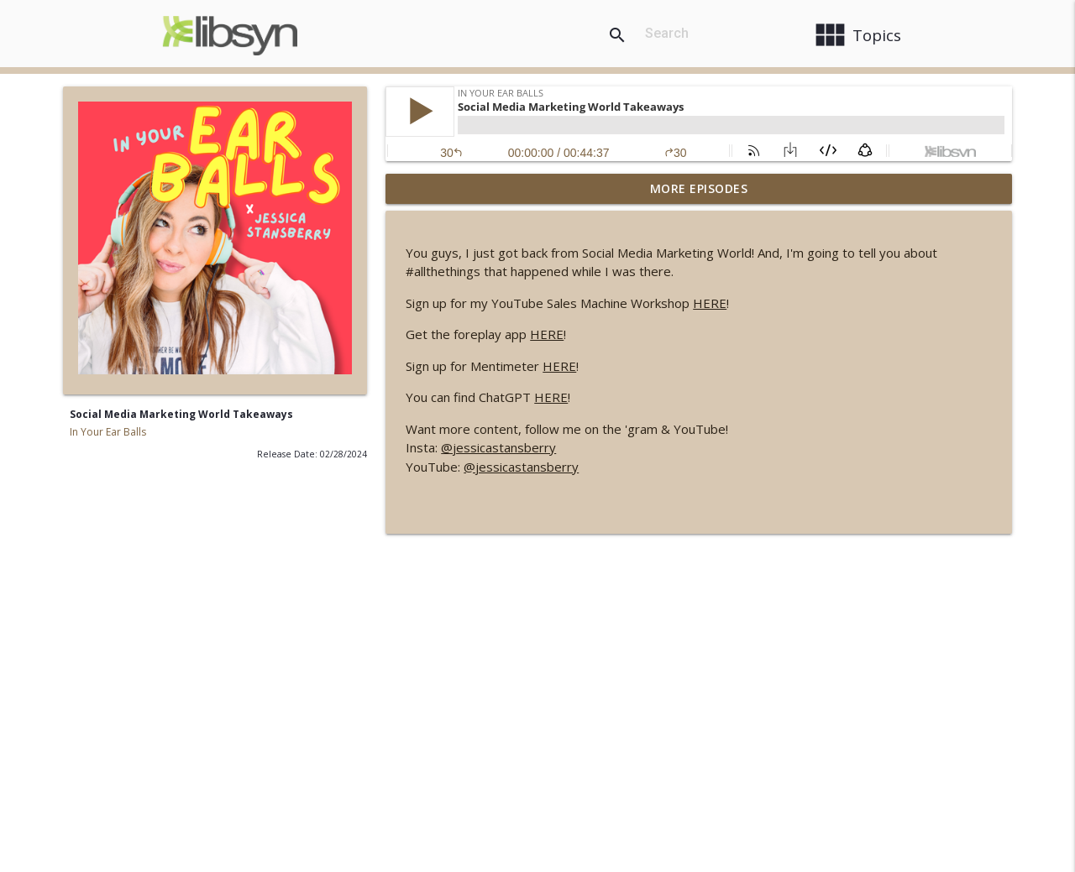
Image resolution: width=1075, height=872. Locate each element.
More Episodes (699, 188)
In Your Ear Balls (108, 432)
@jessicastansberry (498, 447)
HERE (709, 303)
